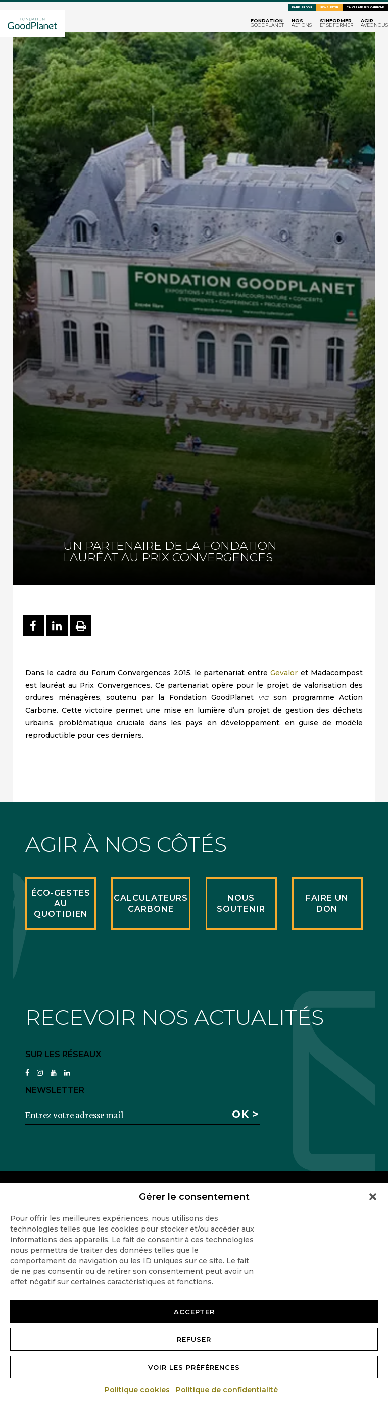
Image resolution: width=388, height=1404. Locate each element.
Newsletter (329, 7)
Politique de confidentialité (227, 1389)
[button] (373, 1197)
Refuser (194, 1339)
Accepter (194, 1312)
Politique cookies (138, 1389)
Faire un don (302, 7)
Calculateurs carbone (365, 7)
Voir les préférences (194, 1367)
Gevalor (284, 673)
